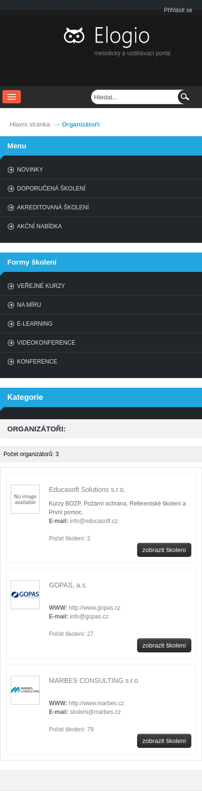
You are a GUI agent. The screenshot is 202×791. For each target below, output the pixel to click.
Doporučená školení (51, 188)
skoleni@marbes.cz (95, 712)
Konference (37, 361)
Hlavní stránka (30, 124)
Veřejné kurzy (41, 286)
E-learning (34, 323)
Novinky (30, 169)
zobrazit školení (164, 550)
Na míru (29, 304)
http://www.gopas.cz (95, 607)
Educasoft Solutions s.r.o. (87, 489)
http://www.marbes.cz (96, 703)
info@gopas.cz (89, 616)
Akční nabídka (39, 226)
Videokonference (46, 342)
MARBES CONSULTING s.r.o (93, 680)
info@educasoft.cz (94, 521)
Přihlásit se (178, 10)
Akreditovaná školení (53, 207)
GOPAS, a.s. (68, 585)
